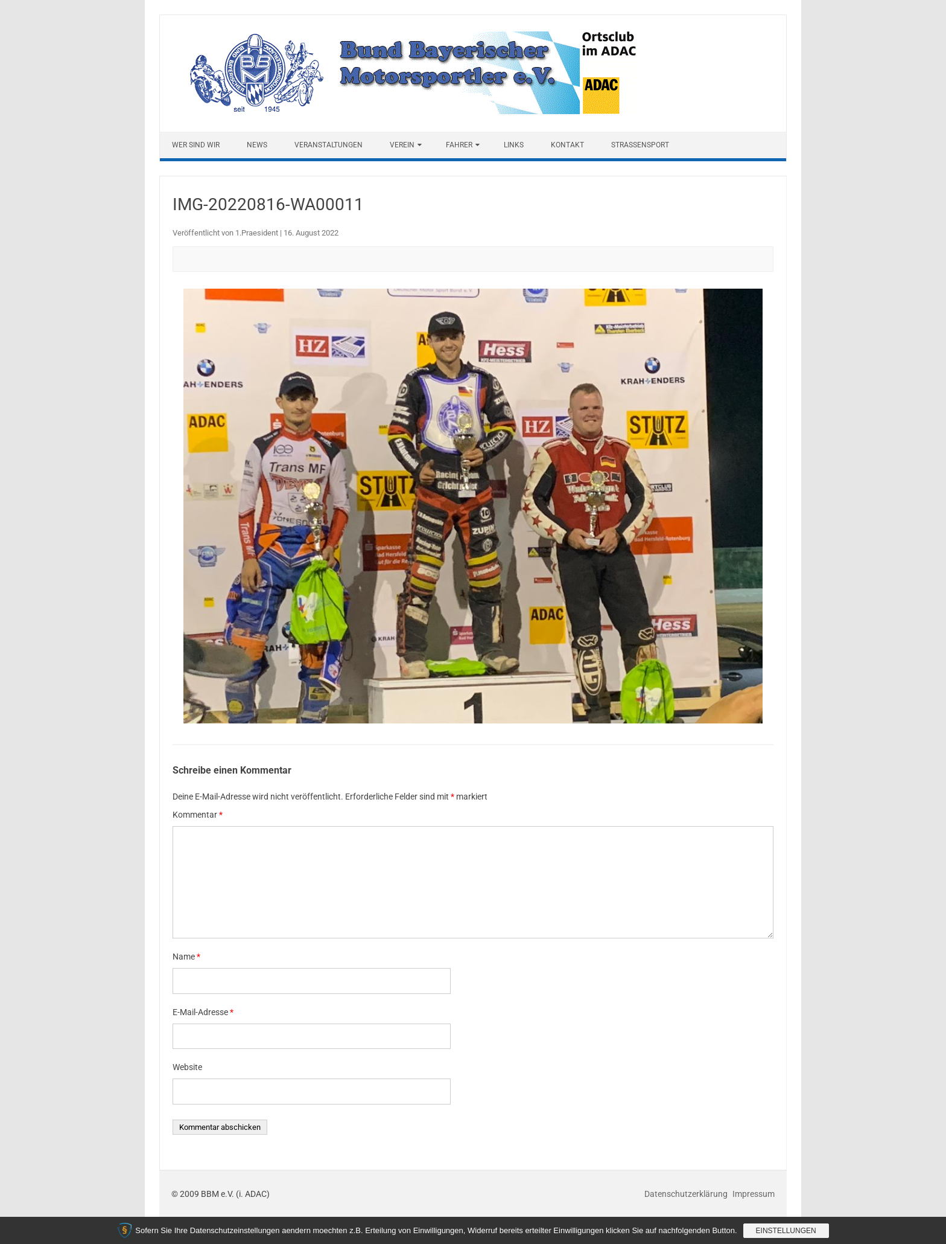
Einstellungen (786, 1230)
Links (514, 145)
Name (186, 956)
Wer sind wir (196, 145)
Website (187, 1067)
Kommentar (198, 814)
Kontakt (567, 145)
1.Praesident (256, 232)
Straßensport (640, 145)
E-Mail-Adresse (203, 1012)
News (257, 145)
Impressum (753, 1194)
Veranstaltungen (328, 145)
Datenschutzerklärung (686, 1194)
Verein (402, 145)
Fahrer (459, 145)
